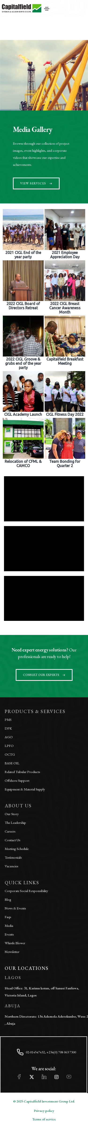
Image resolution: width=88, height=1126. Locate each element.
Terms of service (44, 1119)
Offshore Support (17, 780)
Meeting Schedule (17, 848)
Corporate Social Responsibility (26, 890)
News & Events (15, 908)
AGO (9, 737)
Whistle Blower (15, 943)
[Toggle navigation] (46, 8)
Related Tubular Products (22, 771)
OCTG (10, 754)
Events (9, 934)
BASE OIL (12, 763)
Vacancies (11, 866)
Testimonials (13, 857)
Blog (8, 899)
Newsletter (12, 951)
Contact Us (12, 840)
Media (9, 925)
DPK (8, 728)
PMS (8, 719)
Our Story (12, 814)
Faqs (8, 917)
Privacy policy (44, 1110)
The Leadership (15, 822)
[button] (36, 183)
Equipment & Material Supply (25, 789)
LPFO (9, 745)
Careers (10, 831)
